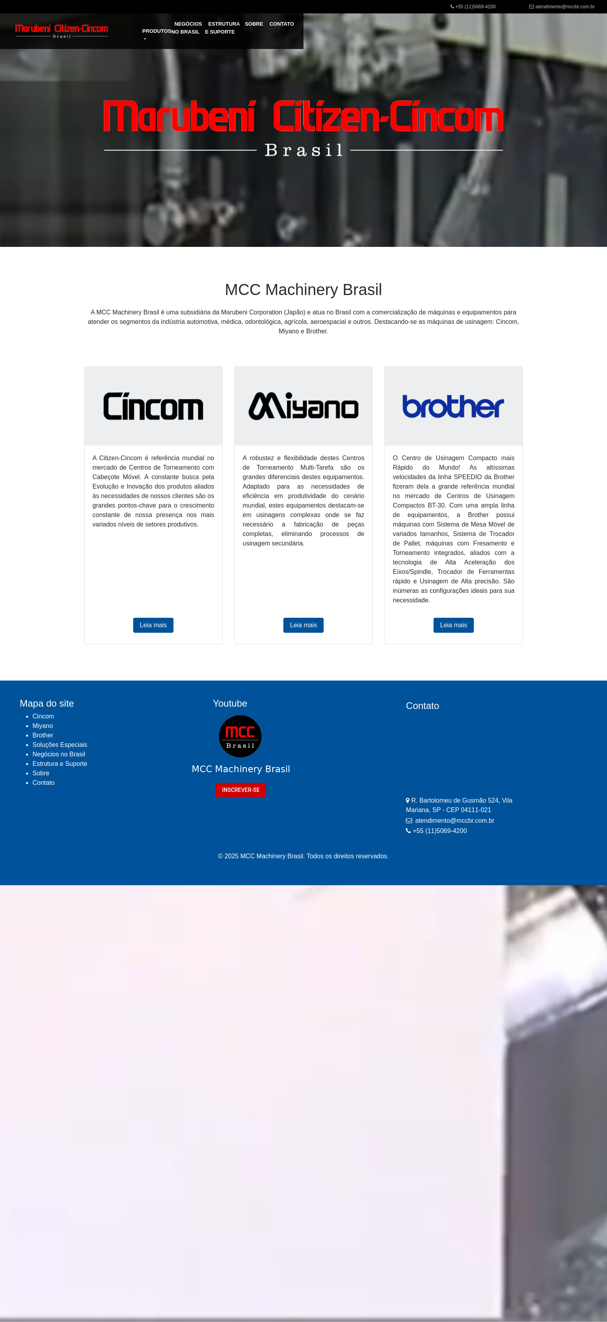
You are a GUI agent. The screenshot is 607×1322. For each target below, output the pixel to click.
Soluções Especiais (59, 744)
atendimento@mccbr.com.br (565, 6)
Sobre (40, 773)
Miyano (42, 725)
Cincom (43, 716)
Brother (42, 735)
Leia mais (153, 625)
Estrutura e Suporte (59, 763)
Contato (43, 782)
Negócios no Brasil (58, 754)
